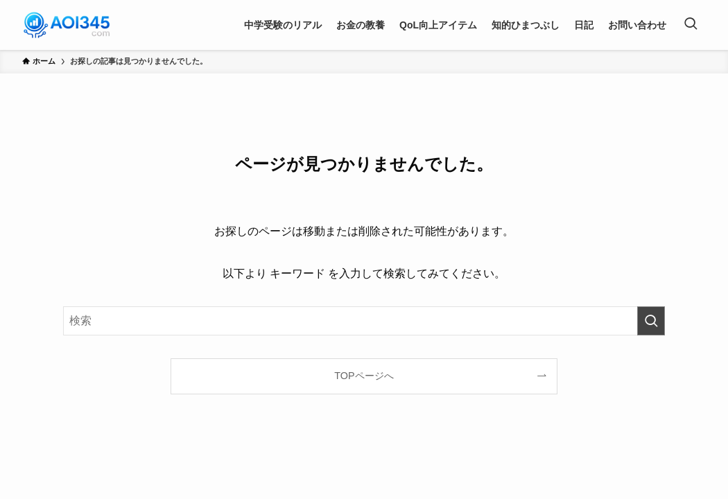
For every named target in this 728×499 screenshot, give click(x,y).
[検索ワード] (364, 320)
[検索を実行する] (651, 320)
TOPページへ (363, 375)
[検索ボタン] (690, 25)
